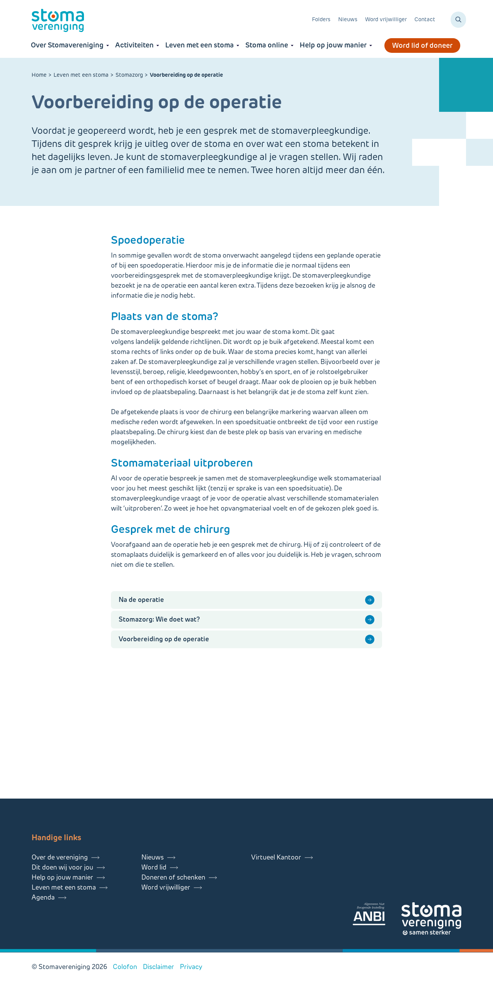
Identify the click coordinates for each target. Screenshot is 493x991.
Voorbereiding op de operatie (164, 639)
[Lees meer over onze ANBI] (376, 915)
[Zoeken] (458, 20)
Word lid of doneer (422, 45)
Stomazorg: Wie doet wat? (159, 619)
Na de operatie (141, 600)
